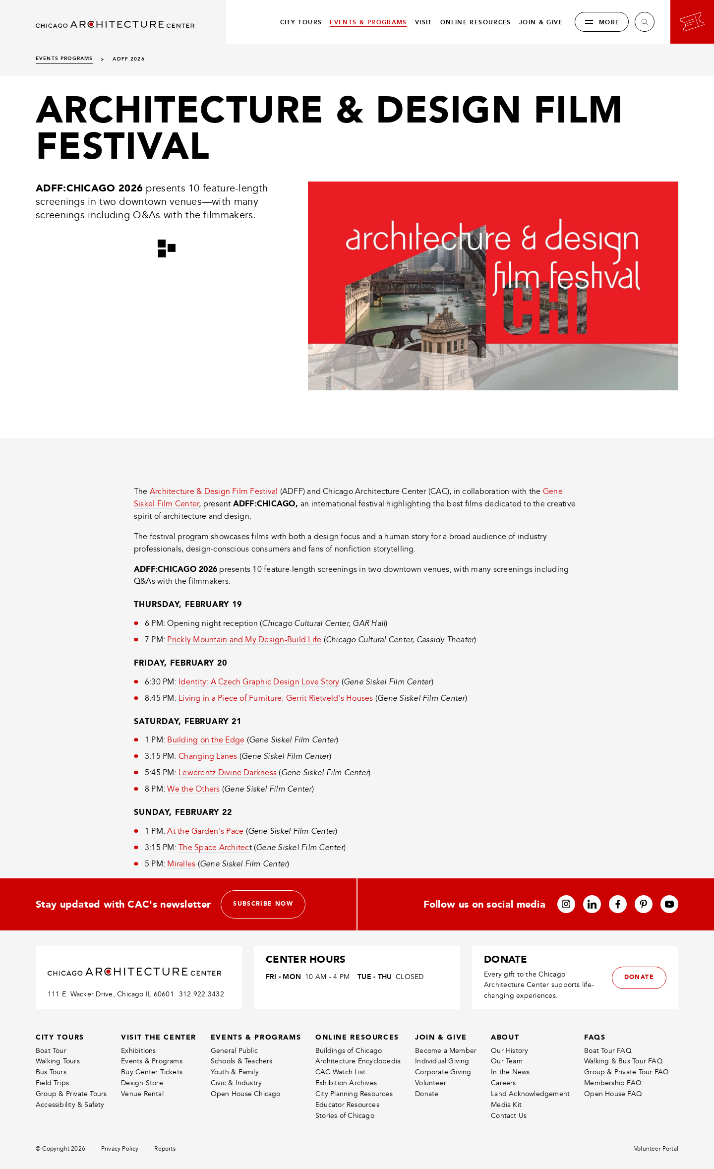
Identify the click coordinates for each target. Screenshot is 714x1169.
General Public (234, 1050)
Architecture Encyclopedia (358, 1061)
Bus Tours (51, 1072)
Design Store (142, 1083)
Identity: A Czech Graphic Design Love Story (258, 682)
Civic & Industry (236, 1083)
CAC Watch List (340, 1072)
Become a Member (445, 1050)
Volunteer (430, 1083)
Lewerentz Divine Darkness (227, 773)
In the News (510, 1072)
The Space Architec (213, 848)
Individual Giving (442, 1061)
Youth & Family (235, 1072)
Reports (164, 1149)
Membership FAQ (613, 1083)
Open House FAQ (613, 1094)
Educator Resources (347, 1105)
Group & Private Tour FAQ (626, 1072)
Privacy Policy (120, 1149)
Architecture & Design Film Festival (214, 491)
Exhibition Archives (346, 1083)
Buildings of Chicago (348, 1050)
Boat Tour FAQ (608, 1050)
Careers (503, 1083)
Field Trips (52, 1083)
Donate (426, 1094)
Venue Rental (142, 1094)
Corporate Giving (443, 1072)
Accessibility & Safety (70, 1105)
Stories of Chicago (344, 1115)
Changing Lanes (207, 756)
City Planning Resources (354, 1094)
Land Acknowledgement (530, 1094)
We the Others (193, 789)
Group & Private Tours (71, 1094)
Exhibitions (138, 1050)
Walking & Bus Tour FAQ (623, 1061)
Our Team (507, 1061)
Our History (509, 1050)
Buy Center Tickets (151, 1072)
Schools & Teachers (242, 1061)
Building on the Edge (205, 740)
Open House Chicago (246, 1094)
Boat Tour (51, 1050)
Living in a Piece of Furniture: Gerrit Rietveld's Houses (275, 698)
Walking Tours (58, 1061)
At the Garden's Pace (205, 831)
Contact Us (509, 1115)
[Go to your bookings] (692, 22)
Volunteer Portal (656, 1149)
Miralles (181, 864)
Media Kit (506, 1105)
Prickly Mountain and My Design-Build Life (244, 640)
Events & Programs (151, 1061)
